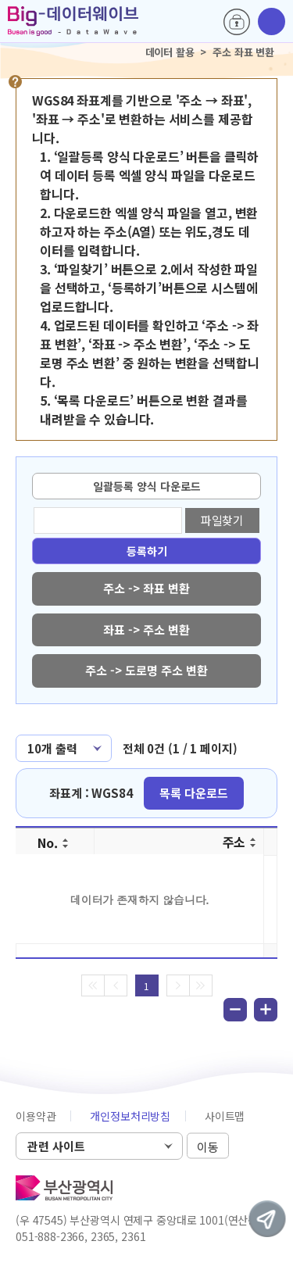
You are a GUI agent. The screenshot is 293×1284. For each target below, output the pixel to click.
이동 (208, 1147)
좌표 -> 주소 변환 (146, 629)
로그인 (236, 22)
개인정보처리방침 (130, 1116)
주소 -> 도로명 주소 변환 (146, 670)
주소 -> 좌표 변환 (146, 588)
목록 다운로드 (193, 793)
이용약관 (35, 1116)
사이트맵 (225, 1116)
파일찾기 (222, 520)
